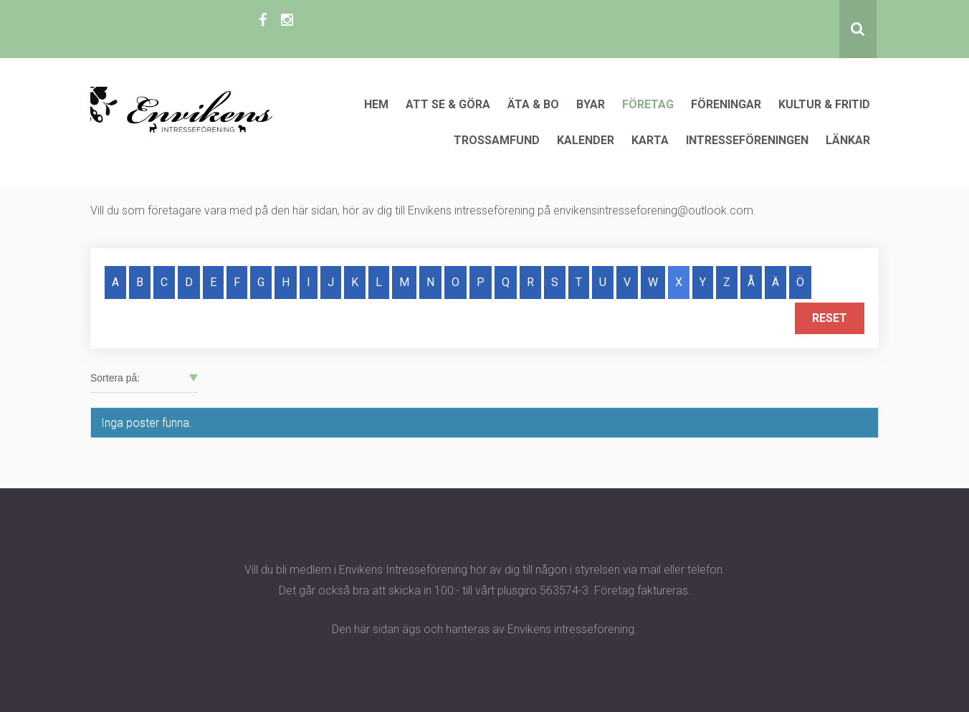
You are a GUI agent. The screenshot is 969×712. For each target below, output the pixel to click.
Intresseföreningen (747, 140)
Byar (590, 104)
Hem (376, 104)
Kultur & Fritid (824, 104)
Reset (829, 318)
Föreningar (726, 104)
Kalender (585, 140)
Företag (648, 104)
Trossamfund (497, 140)
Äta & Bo (533, 104)
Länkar (848, 140)
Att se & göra (448, 104)
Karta (650, 140)
